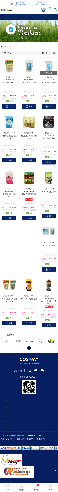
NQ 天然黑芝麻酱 (48, 138)
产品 (7, 487)
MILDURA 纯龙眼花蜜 (29, 299)
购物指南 (7, 407)
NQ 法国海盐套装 (48, 245)
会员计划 (7, 421)
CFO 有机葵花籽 (9, 82)
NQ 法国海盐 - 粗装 (29, 82)
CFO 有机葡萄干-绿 (29, 194)
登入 (50, 487)
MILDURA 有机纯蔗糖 (48, 192)
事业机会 (7, 428)
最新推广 (22, 487)
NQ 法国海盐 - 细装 (49, 82)
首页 (4, 47)
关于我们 (7, 400)
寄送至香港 (43, 10)
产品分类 (7, 414)
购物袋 (36, 487)
